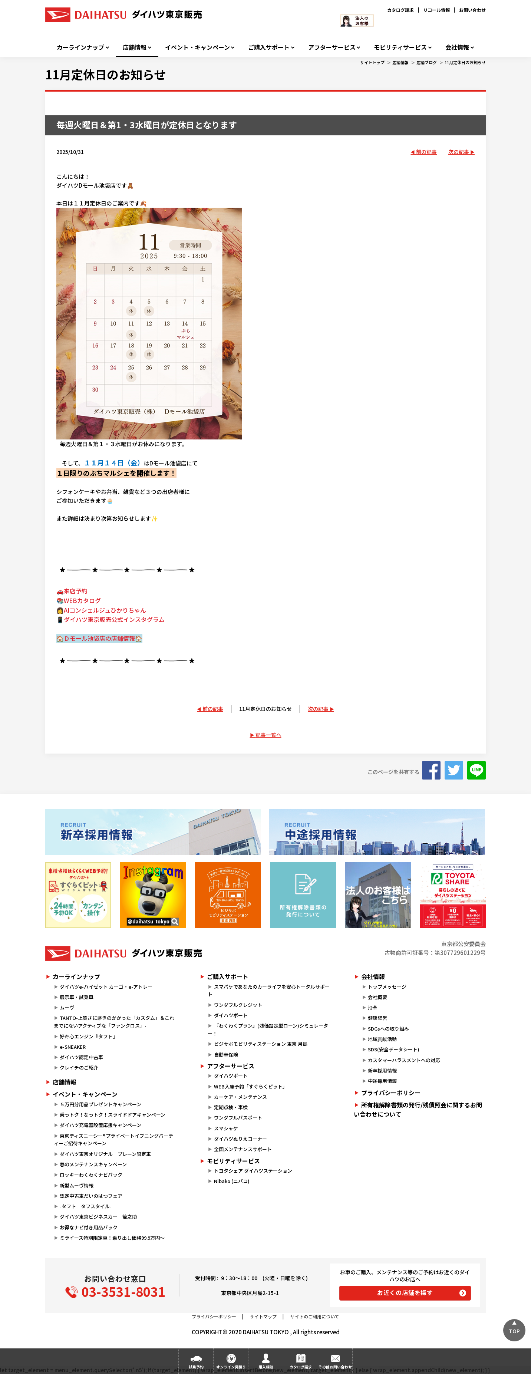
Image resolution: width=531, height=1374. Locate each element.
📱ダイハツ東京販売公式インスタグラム (110, 619)
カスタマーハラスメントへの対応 (404, 1060)
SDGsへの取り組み (388, 1028)
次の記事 (458, 151)
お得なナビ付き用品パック (91, 1227)
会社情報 (457, 47)
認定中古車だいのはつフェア (91, 1195)
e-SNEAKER (73, 1046)
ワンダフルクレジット (238, 1004)
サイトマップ (263, 1316)
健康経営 (377, 1017)
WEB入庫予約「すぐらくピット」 (250, 1086)
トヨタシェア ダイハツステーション (253, 1170)
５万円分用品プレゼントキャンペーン (100, 1104)
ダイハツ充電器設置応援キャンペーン (100, 1124)
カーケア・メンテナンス (240, 1096)
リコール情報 (436, 10)
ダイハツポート (231, 1015)
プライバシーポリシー (390, 1092)
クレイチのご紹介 (79, 1067)
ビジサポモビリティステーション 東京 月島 (260, 1043)
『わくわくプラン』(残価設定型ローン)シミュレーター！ (268, 1029)
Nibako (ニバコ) (232, 1180)
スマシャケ (226, 1128)
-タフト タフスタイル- (86, 1206)
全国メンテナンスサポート (243, 1149)
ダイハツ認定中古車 (81, 1057)
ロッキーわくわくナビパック (91, 1174)
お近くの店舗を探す (405, 1292)
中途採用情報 (382, 1080)
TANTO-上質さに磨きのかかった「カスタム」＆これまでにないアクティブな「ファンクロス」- (114, 1021)
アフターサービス (332, 47)
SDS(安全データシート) (393, 1049)
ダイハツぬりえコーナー (240, 1138)
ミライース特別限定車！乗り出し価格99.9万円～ (112, 1237)
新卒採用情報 (382, 1070)
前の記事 (426, 151)
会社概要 (377, 997)
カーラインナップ (80, 47)
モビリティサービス (400, 47)
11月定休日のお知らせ (465, 62)
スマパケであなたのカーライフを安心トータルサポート (268, 990)
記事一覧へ (268, 734)
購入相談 (265, 1367)
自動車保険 (226, 1054)
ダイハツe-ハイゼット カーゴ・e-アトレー (106, 986)
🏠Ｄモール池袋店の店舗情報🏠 (99, 638)
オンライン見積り (231, 1367)
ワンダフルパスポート (238, 1117)
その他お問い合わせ (335, 1367)
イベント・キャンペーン (197, 47)
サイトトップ (372, 62)
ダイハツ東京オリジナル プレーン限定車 (105, 1153)
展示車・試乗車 (76, 997)
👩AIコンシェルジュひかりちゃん (101, 610)
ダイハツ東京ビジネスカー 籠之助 (98, 1216)
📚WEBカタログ (78, 600)
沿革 (372, 1007)
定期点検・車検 (231, 1107)
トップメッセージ (387, 986)
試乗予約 (196, 1367)
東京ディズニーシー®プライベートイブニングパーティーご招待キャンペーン (113, 1139)
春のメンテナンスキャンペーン (93, 1164)
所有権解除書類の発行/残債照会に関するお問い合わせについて (418, 1109)
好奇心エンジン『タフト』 (89, 1036)
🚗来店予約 (72, 590)
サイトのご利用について (314, 1316)
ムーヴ (67, 1007)
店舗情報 (134, 47)
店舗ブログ (426, 62)
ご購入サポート (269, 47)
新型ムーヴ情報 (76, 1185)
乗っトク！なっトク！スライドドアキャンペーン (112, 1114)
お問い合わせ (472, 10)
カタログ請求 (400, 10)
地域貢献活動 (382, 1038)
